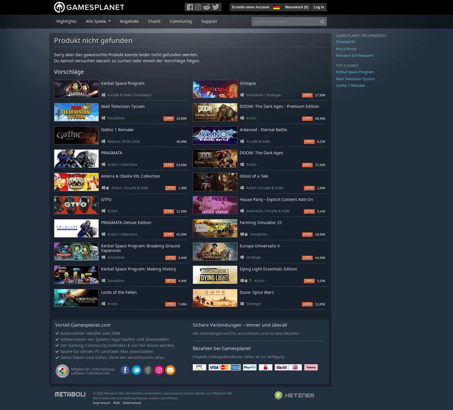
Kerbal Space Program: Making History (138, 269)
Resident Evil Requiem (355, 55)
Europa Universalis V (260, 246)
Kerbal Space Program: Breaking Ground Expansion (140, 248)
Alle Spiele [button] (96, 21)
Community (181, 21)
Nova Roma (346, 48)
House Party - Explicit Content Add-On (276, 199)
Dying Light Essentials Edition (268, 269)
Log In (319, 7)
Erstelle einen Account (251, 7)
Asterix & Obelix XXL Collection (130, 176)
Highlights (66, 21)
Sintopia (248, 83)
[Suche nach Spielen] (285, 21)
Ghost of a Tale (254, 176)
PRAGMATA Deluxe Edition (126, 222)
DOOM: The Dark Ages (261, 152)
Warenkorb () (296, 7)
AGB (116, 402)
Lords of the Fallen (119, 292)
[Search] (322, 21)
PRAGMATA (111, 152)
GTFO (106, 199)
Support (209, 21)
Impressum (101, 402)
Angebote (129, 21)
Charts (154, 21)
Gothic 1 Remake (117, 129)
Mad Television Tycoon (123, 106)
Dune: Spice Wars (257, 292)
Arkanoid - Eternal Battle (263, 129)
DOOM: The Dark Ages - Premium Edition (279, 106)
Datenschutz (132, 402)
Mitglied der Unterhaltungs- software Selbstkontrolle (93, 371)
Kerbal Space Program (122, 83)
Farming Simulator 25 (261, 222)
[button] (276, 6)
